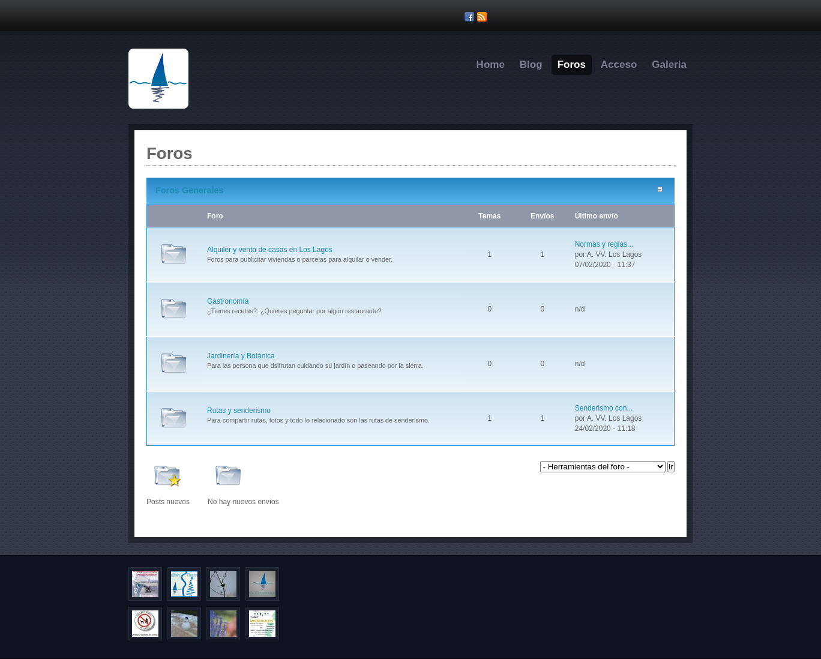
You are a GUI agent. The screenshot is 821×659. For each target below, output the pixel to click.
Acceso (619, 64)
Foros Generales (189, 190)
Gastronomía (227, 301)
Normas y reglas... (604, 244)
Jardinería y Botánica (241, 356)
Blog (531, 64)
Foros (572, 64)
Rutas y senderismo (239, 410)
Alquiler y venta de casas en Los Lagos (269, 249)
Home (491, 64)
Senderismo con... (604, 408)
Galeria (669, 64)
